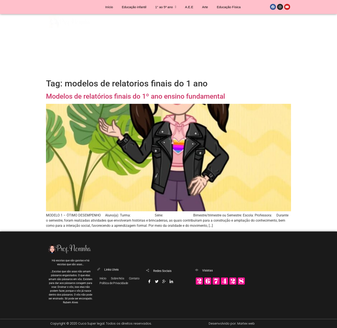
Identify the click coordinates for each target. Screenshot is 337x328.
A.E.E (189, 7)
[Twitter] (156, 280)
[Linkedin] (171, 280)
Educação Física (229, 7)
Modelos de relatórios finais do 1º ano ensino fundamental (135, 96)
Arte (205, 7)
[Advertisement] (168, 46)
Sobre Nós (117, 278)
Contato (134, 278)
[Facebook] (149, 280)
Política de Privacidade (114, 283)
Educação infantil (134, 7)
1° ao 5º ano (165, 7)
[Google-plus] (164, 280)
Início (109, 7)
